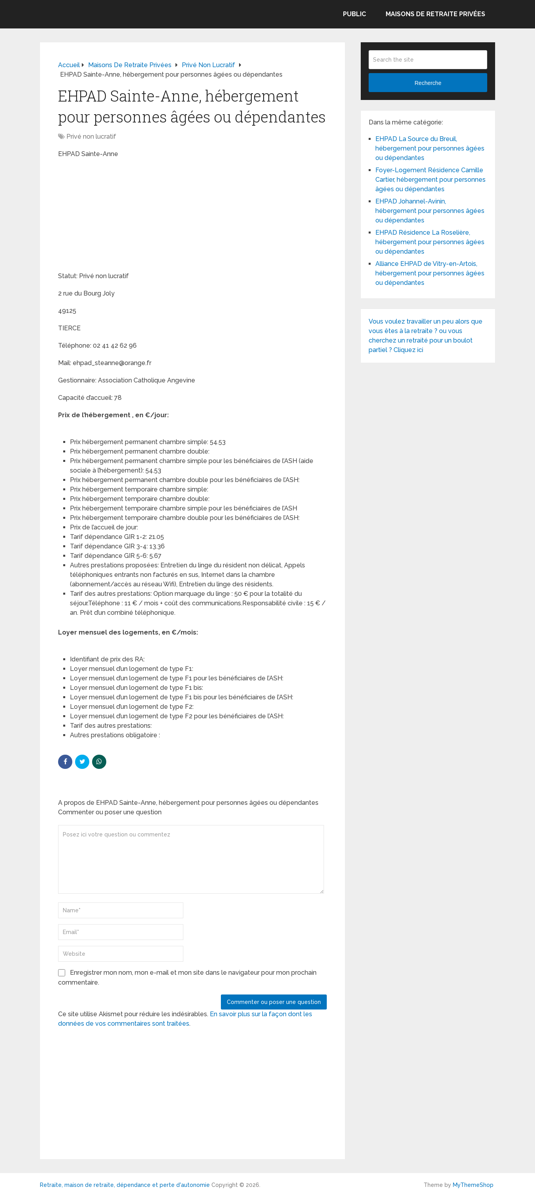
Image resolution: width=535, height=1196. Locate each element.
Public (354, 14)
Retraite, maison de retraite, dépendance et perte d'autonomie (125, 1185)
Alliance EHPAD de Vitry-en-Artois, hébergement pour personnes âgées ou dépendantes (429, 273)
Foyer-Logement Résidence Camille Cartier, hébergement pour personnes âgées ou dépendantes (430, 179)
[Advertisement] (117, 216)
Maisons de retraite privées (435, 14)
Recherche (427, 83)
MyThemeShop (473, 1185)
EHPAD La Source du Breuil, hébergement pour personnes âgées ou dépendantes (429, 148)
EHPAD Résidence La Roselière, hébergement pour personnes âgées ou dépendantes (429, 242)
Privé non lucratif (91, 136)
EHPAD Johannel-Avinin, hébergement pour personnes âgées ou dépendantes (429, 211)
